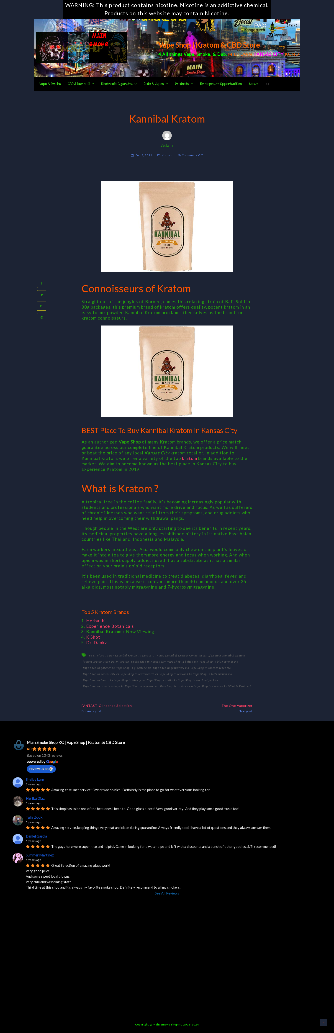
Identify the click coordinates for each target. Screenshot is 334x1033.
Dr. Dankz (96, 642)
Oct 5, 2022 (144, 155)
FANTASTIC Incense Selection (107, 705)
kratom (189, 458)
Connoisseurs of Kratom (205, 655)
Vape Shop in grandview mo (171, 667)
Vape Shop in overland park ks (198, 680)
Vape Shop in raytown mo (176, 686)
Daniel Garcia (36, 836)
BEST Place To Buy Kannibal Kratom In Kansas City (123, 655)
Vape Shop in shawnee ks (210, 686)
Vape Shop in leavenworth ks (139, 674)
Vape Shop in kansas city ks (101, 674)
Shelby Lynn (35, 779)
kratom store (101, 661)
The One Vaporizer (236, 705)
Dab (221, 54)
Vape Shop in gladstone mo (134, 667)
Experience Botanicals (110, 626)
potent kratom (120, 661)
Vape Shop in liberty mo (130, 680)
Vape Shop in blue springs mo (218, 661)
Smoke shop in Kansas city (148, 661)
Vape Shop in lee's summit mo (212, 674)
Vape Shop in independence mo (210, 667)
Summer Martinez (40, 855)
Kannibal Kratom (233, 655)
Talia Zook (34, 817)
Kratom (167, 155)
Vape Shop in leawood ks (175, 674)
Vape (189, 54)
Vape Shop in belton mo (182, 661)
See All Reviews (167, 893)
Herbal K (95, 620)
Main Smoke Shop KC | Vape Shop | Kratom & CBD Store (76, 742)
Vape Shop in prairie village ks (103, 686)
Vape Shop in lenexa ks (98, 680)
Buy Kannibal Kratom (173, 655)
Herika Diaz (35, 798)
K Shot (93, 637)
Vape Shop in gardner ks (99, 667)
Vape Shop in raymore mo (142, 686)
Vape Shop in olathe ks (162, 680)
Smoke (203, 54)
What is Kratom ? (239, 686)
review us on (41, 768)
